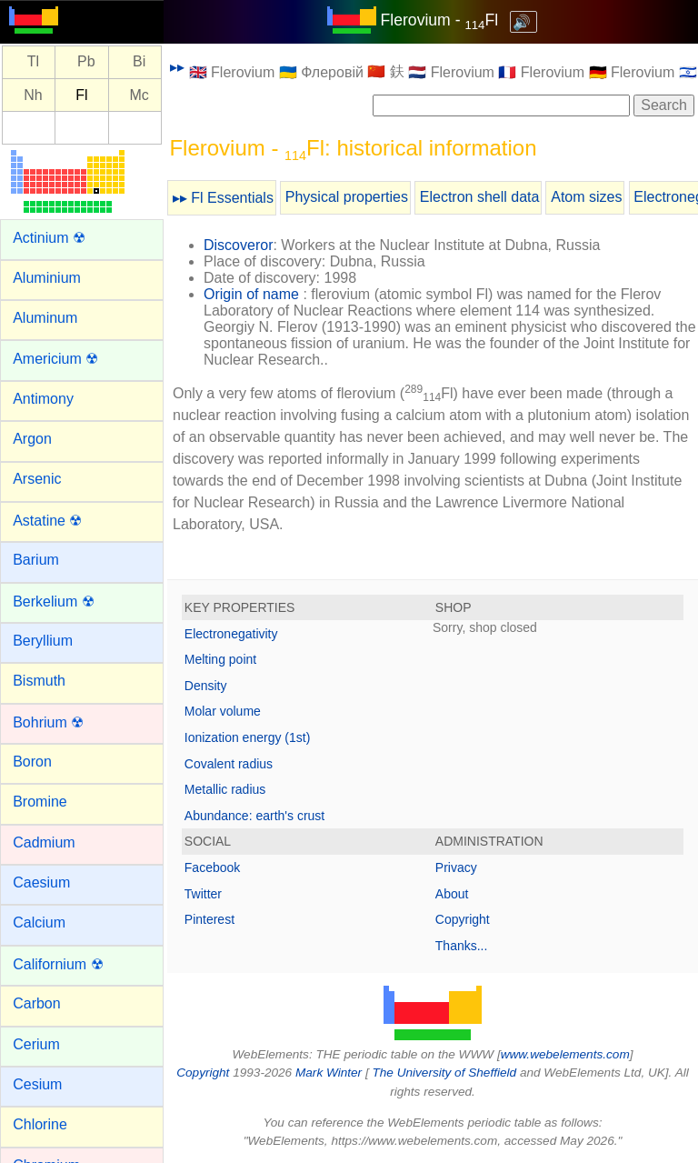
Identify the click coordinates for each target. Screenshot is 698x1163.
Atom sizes (586, 197)
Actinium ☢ (49, 238)
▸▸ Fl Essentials (223, 198)
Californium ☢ (58, 964)
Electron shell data (480, 197)
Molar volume (222, 711)
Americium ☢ (55, 358)
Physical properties (346, 197)
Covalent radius (228, 764)
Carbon (36, 1003)
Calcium (39, 922)
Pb (86, 62)
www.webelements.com (565, 1054)
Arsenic (37, 478)
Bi (139, 62)
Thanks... (461, 945)
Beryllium (43, 640)
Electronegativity (231, 634)
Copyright (462, 919)
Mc (138, 95)
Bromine (40, 801)
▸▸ (177, 67)
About (452, 894)
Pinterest (209, 919)
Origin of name (251, 294)
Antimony (43, 398)
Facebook (212, 867)
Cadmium (44, 842)
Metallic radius (224, 789)
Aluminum (45, 318)
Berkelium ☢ (54, 601)
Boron (32, 761)
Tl (33, 62)
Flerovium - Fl (440, 20)
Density (205, 685)
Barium (36, 559)
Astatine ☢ (47, 520)
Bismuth (39, 680)
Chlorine (40, 1124)
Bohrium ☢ (48, 722)
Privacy (456, 867)
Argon (32, 438)
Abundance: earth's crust (254, 815)
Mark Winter (328, 1072)
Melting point (220, 659)
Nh (33, 95)
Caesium (41, 882)
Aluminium (47, 278)
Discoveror (238, 245)
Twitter (203, 894)
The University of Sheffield (445, 1072)
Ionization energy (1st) (247, 737)
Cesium (37, 1084)
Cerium (36, 1044)
